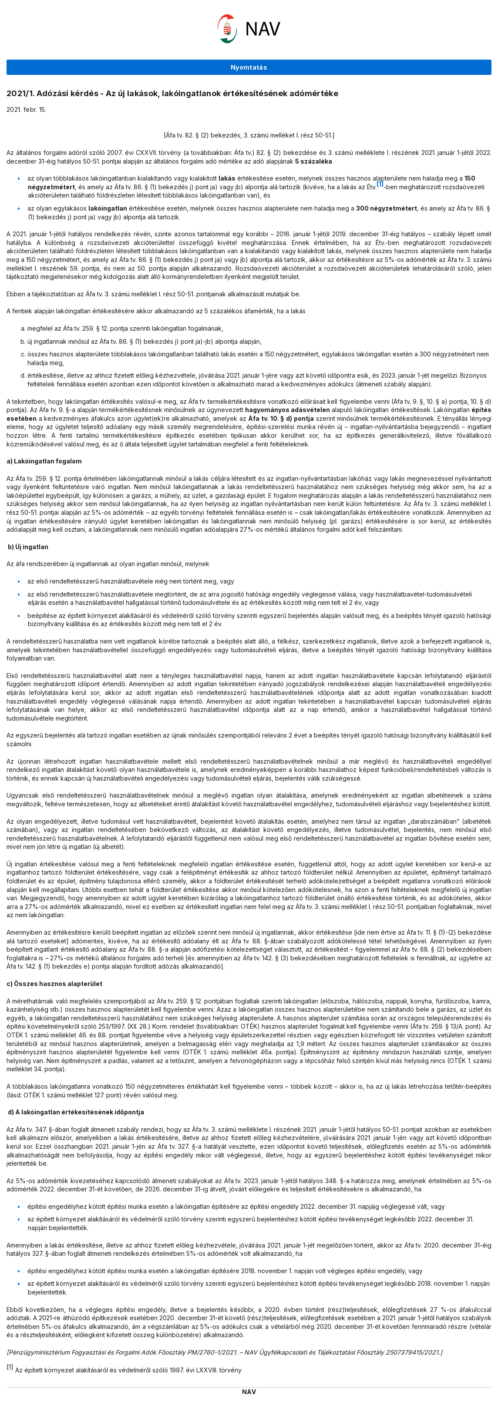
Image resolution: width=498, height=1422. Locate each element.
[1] (380, 184)
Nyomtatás (249, 67)
